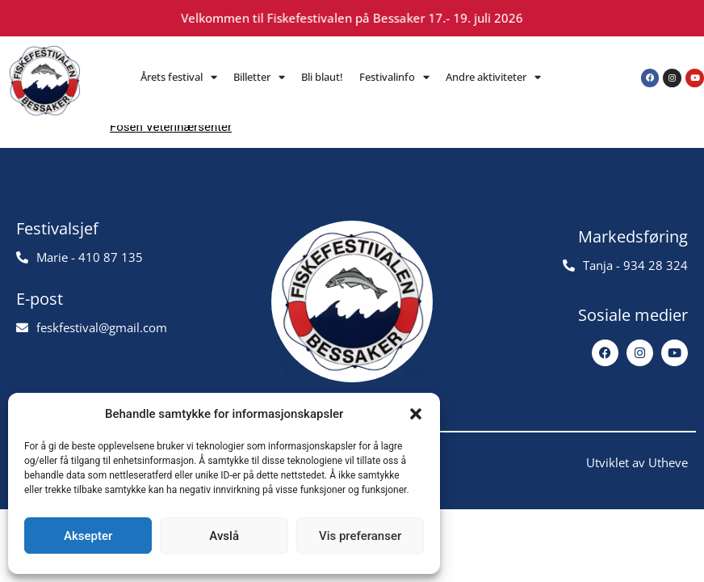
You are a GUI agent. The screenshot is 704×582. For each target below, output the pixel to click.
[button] (416, 414)
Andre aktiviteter (493, 77)
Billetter (259, 77)
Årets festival (178, 77)
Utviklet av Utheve (637, 462)
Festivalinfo (394, 77)
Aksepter (88, 536)
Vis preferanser (360, 536)
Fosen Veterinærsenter (171, 127)
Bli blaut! (322, 77)
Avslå (224, 536)
